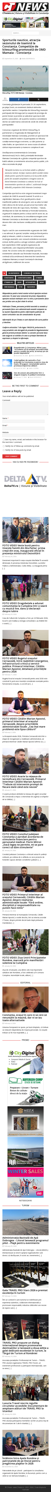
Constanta (8, 278)
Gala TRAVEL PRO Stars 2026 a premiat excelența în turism (25, 1292)
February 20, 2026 (10, 1246)
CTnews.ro (8, 282)
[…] (3, 568)
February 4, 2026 (10, 1023)
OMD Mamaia (9, 287)
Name (5, 418)
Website (5, 432)
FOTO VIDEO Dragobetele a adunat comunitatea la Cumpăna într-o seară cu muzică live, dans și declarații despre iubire (24, 607)
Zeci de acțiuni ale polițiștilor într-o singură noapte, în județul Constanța (29, 374)
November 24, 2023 (22, 356)
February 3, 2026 (10, 732)
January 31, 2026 (10, 790)
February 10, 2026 (10, 1356)
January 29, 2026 (10, 850)
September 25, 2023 (11, 59)
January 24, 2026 (10, 966)
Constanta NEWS (24, 278)
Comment (6, 400)
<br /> (25, 502)
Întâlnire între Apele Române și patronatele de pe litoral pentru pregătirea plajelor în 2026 (21, 1461)
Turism (25, 1206)
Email (4, 425)
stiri (21, 287)
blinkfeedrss (14, 273)
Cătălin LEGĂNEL (34, 368)
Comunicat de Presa (32, 273)
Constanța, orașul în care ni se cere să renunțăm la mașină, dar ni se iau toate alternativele (24, 1017)
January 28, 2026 (10, 911)
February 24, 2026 (10, 614)
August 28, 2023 (20, 368)
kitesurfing (30, 282)
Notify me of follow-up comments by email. (22, 446)
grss (19, 282)
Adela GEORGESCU (28, 59)
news (42, 282)
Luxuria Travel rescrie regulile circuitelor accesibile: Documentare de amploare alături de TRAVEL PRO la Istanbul (25, 1407)
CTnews (39, 278)
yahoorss (31, 287)
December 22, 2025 (11, 1467)
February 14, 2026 (10, 1296)
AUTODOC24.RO (25, 1201)
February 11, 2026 (10, 675)
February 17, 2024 (21, 377)
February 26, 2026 (10, 556)
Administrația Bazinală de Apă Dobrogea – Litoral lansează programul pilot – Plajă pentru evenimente (25, 1240)
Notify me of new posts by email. (18, 450)
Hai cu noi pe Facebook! (25, 462)
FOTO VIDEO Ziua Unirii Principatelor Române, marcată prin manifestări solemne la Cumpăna (24, 960)
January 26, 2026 (10, 1414)
